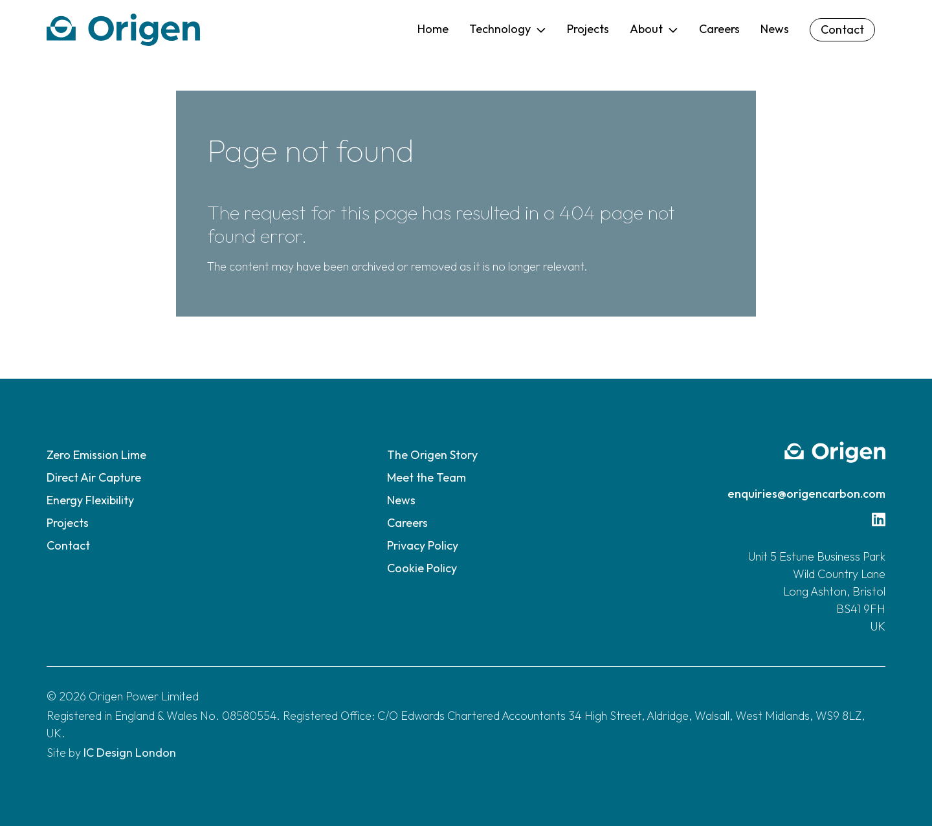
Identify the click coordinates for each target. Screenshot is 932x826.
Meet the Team (426, 477)
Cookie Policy (422, 568)
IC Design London (129, 752)
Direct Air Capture (94, 477)
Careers (407, 522)
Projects (68, 522)
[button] (508, 29)
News (401, 500)
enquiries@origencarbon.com (806, 493)
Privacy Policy (422, 545)
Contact (68, 545)
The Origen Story (432, 454)
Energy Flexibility (90, 500)
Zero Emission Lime (96, 454)
